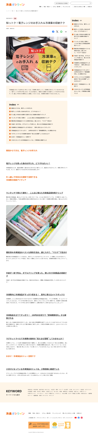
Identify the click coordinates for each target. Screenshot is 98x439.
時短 (35, 391)
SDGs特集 (65, 393)
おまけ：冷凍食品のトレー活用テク (21, 137)
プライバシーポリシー (42, 417)
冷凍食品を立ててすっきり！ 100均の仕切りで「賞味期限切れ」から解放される (33, 130)
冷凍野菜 (30, 391)
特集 (29, 413)
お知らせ (79, 413)
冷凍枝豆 (71, 391)
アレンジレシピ (56, 413)
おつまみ (56, 391)
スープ (61, 389)
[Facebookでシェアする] (53, 32)
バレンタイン (76, 389)
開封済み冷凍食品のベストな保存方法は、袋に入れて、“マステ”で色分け (31, 121)
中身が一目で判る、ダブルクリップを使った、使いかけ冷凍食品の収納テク (32, 124)
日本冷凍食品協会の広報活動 (62, 3)
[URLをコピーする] (65, 32)
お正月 (53, 389)
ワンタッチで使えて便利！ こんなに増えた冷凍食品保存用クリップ (30, 118)
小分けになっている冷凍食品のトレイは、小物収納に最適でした (29, 140)
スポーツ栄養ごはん (49, 393)
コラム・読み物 (46, 413)
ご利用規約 (30, 417)
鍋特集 (90, 393)
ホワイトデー (89, 389)
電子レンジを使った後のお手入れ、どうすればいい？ (26, 111)
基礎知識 (36, 395)
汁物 (71, 389)
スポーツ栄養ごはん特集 (74, 393)
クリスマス (45, 395)
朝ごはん (77, 391)
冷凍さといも (50, 391)
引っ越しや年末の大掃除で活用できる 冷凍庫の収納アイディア (28, 114)
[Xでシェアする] (57, 32)
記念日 (82, 389)
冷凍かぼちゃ (84, 393)
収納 (8, 28)
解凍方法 (65, 391)
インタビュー (41, 393)
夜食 (61, 391)
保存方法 (12, 28)
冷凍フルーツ (83, 391)
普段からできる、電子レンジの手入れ (21, 108)
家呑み (43, 391)
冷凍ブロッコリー (32, 393)
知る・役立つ (36, 413)
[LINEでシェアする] (61, 32)
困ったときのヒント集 (69, 413)
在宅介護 (41, 389)
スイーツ (30, 395)
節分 (57, 389)
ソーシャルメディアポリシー (56, 417)
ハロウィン (58, 393)
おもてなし (47, 389)
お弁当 (39, 391)
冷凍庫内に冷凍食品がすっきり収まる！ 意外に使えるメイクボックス (30, 127)
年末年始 (36, 389)
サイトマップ (69, 417)
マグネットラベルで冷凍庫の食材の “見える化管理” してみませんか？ (30, 134)
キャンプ (52, 395)
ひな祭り (66, 389)
